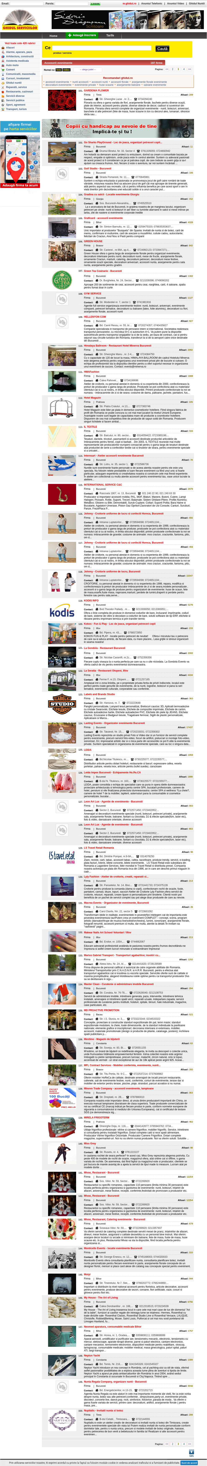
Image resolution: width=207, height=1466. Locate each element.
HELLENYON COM (95, 316)
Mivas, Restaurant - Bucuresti (101, 1172)
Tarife (110, 35)
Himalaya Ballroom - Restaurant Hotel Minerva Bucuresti (117, 345)
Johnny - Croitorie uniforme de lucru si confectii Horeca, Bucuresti (123, 513)
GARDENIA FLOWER (96, 90)
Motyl (87, 1274)
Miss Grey (90, 1143)
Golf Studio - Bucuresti (97, 168)
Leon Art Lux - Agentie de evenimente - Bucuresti (113, 801)
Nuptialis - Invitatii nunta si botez (103, 1410)
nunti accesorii (80, 82)
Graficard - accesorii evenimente (103, 218)
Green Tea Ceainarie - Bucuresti (103, 271)
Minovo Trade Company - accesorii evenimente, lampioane (118, 1088)
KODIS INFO (91, 600)
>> (189, 69)
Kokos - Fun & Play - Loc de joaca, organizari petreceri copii (119, 623)
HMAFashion (91, 371)
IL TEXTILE (90, 426)
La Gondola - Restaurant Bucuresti (104, 648)
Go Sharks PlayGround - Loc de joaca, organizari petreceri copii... (123, 142)
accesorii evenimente (57, 82)
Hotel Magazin (92, 397)
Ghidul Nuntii (197, 3)
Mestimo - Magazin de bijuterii (102, 1039)
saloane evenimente (155, 84)
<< (166, 69)
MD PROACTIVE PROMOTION (101, 1010)
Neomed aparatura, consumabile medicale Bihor (112, 1326)
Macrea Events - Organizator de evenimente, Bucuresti (116, 902)
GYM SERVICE (92, 293)
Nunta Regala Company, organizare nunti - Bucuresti (115, 1381)
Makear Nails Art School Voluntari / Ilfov (107, 932)
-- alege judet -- (88, 69)
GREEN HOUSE (93, 241)
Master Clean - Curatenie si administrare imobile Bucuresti (118, 984)
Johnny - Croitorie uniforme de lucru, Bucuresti (112, 571)
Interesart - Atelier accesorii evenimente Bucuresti (114, 455)
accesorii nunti (100, 82)
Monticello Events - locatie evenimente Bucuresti (113, 1248)
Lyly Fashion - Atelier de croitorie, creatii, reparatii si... (116, 876)
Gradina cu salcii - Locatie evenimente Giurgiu (111, 194)
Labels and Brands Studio (99, 694)
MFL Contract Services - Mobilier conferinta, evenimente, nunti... (122, 1065)
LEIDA (87, 749)
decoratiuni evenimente (59, 84)
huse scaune (106, 84)
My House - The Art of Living (101, 1297)
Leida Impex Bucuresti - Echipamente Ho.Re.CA (112, 772)
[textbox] (102, 48)
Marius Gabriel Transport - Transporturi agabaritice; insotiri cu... (122, 955)
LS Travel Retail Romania (99, 847)
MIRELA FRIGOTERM (96, 1117)
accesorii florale (119, 82)
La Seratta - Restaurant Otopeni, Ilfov (106, 670)
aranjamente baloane (128, 84)
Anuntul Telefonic (151, 3)
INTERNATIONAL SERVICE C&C (103, 484)
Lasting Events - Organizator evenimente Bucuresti (114, 723)
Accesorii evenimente (58, 62)
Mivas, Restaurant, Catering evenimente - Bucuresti (114, 1219)
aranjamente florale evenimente (149, 82)
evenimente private (85, 84)
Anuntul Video (175, 3)
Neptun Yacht (92, 1355)
